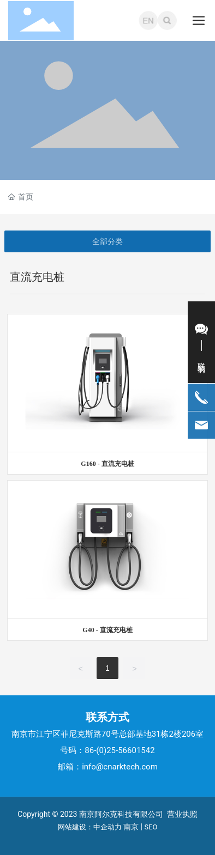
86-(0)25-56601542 (119, 750)
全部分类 (107, 241)
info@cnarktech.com (120, 767)
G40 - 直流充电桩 (107, 630)
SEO (150, 827)
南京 (131, 826)
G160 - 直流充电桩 (107, 464)
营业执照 (182, 814)
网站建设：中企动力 (90, 827)
